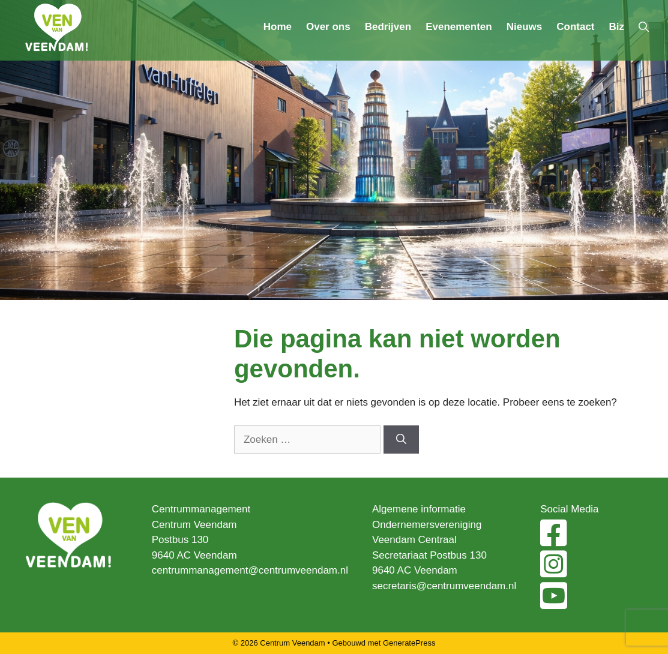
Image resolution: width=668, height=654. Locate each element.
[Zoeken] (401, 439)
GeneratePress (409, 642)
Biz (617, 26)
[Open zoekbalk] (643, 27)
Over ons (328, 26)
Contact (575, 26)
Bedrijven (388, 26)
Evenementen (459, 26)
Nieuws (525, 26)
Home (277, 26)
